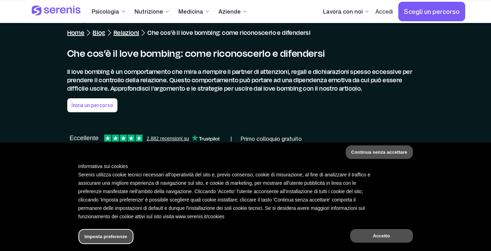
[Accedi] (384, 11)
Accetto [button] (381, 235)
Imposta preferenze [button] (106, 236)
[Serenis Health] (56, 11)
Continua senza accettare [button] (379, 152)
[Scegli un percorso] (431, 11)
